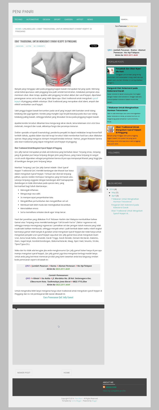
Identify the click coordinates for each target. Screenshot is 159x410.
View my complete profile (114, 390)
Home (18, 29)
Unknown (19, 46)
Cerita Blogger (76, 401)
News (90, 19)
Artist (80, 19)
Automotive (32, 19)
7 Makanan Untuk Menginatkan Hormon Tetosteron (122, 108)
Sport (57, 19)
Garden (69, 19)
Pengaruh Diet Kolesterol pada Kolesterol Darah (122, 89)
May (114, 192)
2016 (111, 189)
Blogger (94, 401)
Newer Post (23, 372)
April (114, 195)
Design (46, 19)
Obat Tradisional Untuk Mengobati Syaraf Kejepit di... (126, 212)
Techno (18, 19)
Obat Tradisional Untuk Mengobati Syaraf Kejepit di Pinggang (128, 130)
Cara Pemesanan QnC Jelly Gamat (58, 297)
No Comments (39, 46)
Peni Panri (23, 11)
